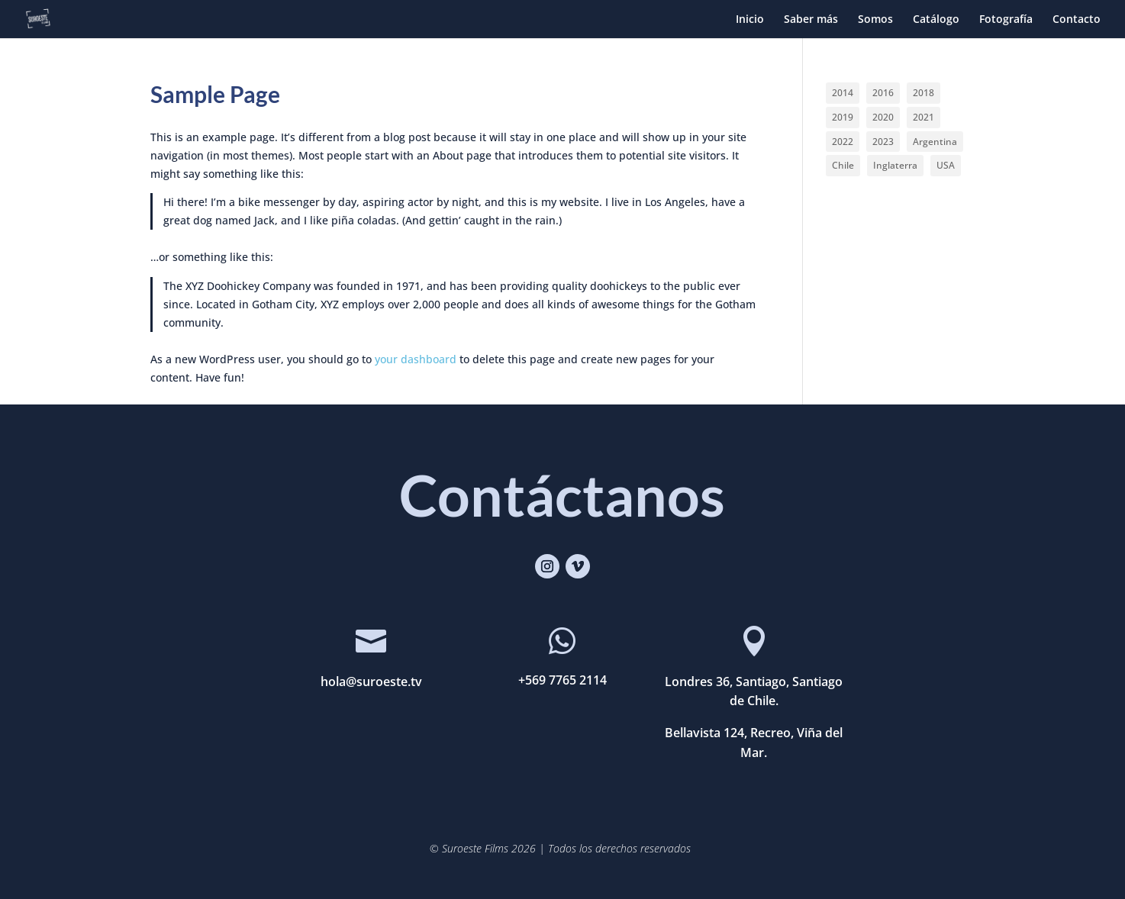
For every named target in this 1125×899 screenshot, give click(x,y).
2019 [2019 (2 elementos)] (842, 117)
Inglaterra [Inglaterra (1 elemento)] (895, 165)
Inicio (750, 20)
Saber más (811, 20)
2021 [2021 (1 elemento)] (923, 117)
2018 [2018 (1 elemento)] (923, 92)
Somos (875, 20)
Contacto (1076, 20)
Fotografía (1006, 20)
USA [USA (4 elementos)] (945, 165)
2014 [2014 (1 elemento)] (842, 92)
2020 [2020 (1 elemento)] (883, 117)
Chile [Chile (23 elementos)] (843, 165)
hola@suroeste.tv (371, 681)
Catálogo (936, 20)
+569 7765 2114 (562, 680)
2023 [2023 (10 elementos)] (883, 141)
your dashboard (415, 359)
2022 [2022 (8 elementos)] (842, 141)
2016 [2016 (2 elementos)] (883, 92)
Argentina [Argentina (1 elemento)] (935, 141)
